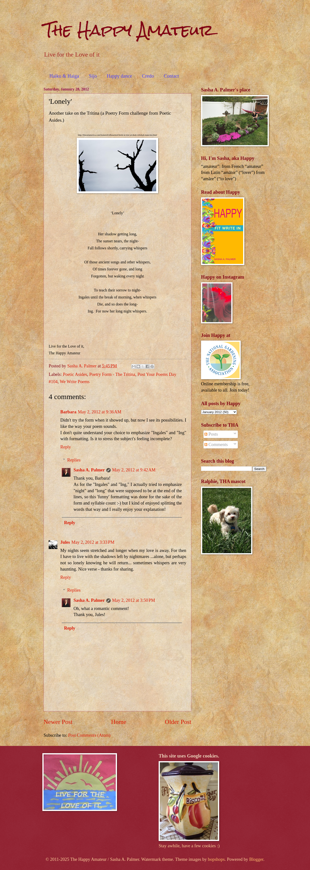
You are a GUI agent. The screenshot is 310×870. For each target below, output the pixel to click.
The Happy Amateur (129, 30)
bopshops (216, 859)
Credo (148, 76)
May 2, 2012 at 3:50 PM (133, 600)
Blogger (256, 859)
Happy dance (119, 76)
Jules (65, 542)
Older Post (178, 721)
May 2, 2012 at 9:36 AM (99, 411)
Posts (211, 434)
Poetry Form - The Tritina (112, 374)
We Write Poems (75, 381)
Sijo (93, 76)
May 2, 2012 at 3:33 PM (93, 542)
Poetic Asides (75, 374)
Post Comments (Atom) (89, 735)
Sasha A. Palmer (89, 470)
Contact (171, 76)
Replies (73, 460)
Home (118, 721)
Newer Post (58, 721)
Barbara (68, 411)
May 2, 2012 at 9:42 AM (134, 470)
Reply (65, 447)
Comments (216, 444)
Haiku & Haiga (64, 76)
